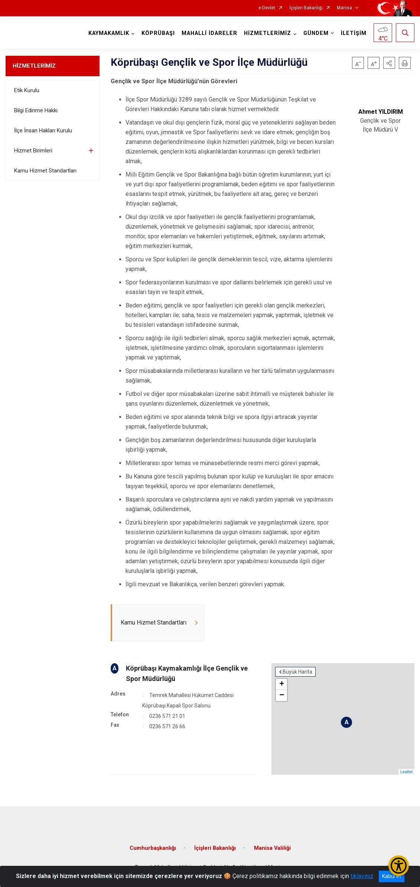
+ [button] (281, 684)
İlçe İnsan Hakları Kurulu (43, 130)
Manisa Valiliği (272, 848)
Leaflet (406, 772)
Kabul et (391, 876)
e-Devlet (266, 8)
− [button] (281, 695)
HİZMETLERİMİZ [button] (267, 33)
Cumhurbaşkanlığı (153, 848)
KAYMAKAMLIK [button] (108, 33)
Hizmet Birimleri (33, 150)
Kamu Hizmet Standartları (45, 170)
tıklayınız (362, 876)
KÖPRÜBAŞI (158, 33)
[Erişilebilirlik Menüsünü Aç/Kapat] (398, 865)
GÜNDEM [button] (316, 33)
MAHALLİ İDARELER (209, 33)
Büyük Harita (297, 672)
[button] (389, 63)
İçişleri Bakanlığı (306, 8)
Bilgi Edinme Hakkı (36, 110)
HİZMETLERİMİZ (34, 65)
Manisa (344, 8)
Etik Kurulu (26, 90)
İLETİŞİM (354, 33)
